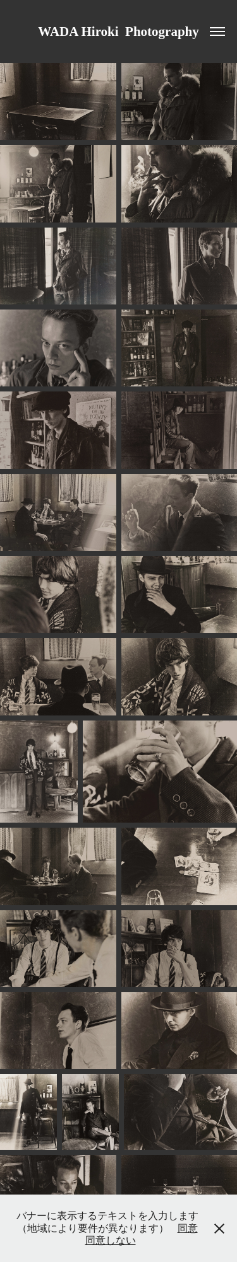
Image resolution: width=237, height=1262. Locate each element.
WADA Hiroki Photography (118, 31)
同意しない (110, 1240)
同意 (188, 1228)
